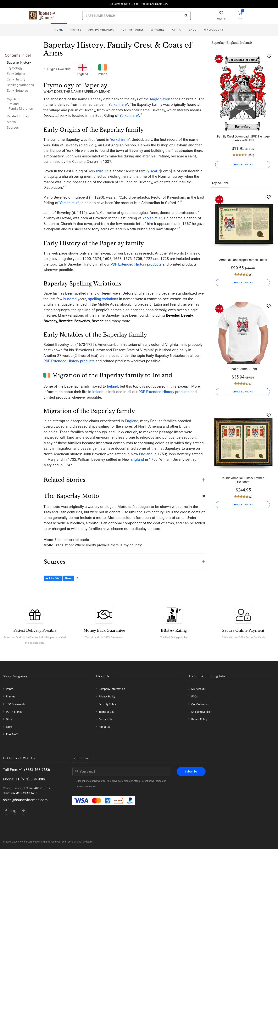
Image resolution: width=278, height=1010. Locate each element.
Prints (76, 29)
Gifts (176, 29)
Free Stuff (12, 797)
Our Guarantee (200, 767)
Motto (11, 122)
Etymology (14, 68)
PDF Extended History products (136, 264)
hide (26, 55)
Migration (13, 99)
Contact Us (105, 782)
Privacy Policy (107, 759)
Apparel (158, 29)
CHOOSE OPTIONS (243, 164)
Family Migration (21, 108)
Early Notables (17, 90)
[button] (124, 478)
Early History (16, 79)
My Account (214, 29)
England (131, 421)
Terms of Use (106, 774)
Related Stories (18, 116)
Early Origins (16, 74)
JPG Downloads (101, 29)
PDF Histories (132, 29)
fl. (91, 197)
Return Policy (199, 782)
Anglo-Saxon (160, 99)
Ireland (14, 104)
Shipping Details (200, 774)
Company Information (112, 752)
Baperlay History (19, 62)
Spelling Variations (20, 85)
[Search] (186, 16)
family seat (148, 171)
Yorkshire (116, 104)
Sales (9, 790)
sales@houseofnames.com (25, 863)
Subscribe (191, 834)
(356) (250, 155)
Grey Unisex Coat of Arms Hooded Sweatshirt (243, 593)
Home (58, 29)
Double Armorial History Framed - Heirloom (243, 480)
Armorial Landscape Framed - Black (243, 260)
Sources (13, 127)
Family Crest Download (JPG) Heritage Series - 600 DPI (243, 138)
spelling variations (103, 299)
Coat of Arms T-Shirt (243, 369)
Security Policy (107, 767)
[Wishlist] (269, 56)
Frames (10, 759)
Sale (192, 29)
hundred (70, 299)
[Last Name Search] (136, 15)
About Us (104, 790)
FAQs (194, 759)
